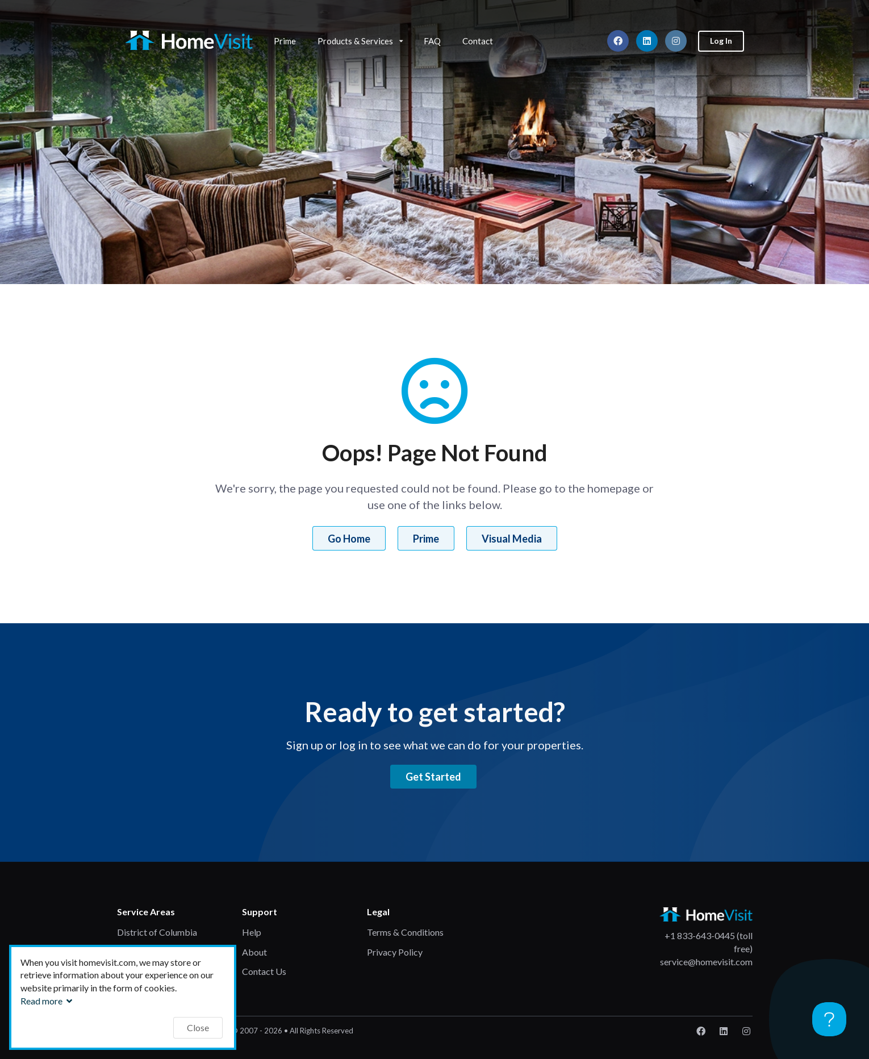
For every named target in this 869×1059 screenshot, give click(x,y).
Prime (285, 41)
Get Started (433, 776)
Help (251, 932)
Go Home (349, 538)
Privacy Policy (395, 952)
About (254, 952)
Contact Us (264, 971)
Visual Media (512, 538)
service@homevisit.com (706, 961)
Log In (721, 40)
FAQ (432, 41)
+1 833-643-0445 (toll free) (709, 942)
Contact (477, 41)
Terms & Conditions (405, 932)
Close (198, 1027)
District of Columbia (157, 932)
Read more (47, 1000)
